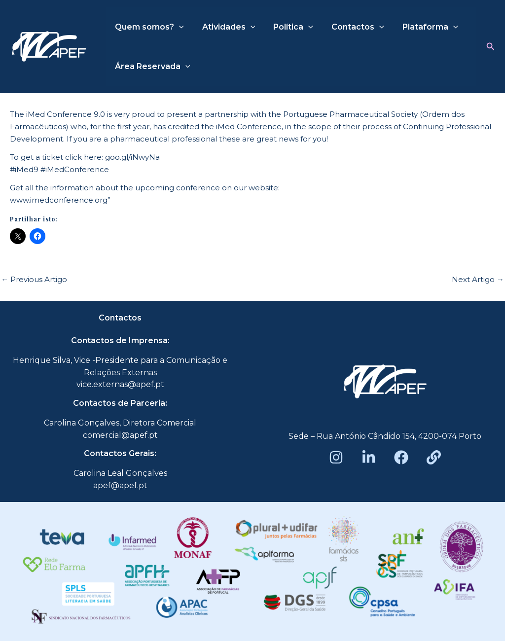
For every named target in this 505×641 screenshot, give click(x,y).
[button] (490, 46)
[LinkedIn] (368, 457)
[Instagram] (336, 457)
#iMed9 (24, 169)
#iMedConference (74, 169)
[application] (177, 27)
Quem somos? (147, 27)
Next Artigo (478, 279)
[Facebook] (401, 457)
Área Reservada (151, 66)
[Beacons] (434, 457)
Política (287, 27)
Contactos (349, 27)
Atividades (225, 27)
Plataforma (418, 27)
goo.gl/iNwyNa (132, 157)
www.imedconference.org (59, 200)
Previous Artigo (34, 279)
